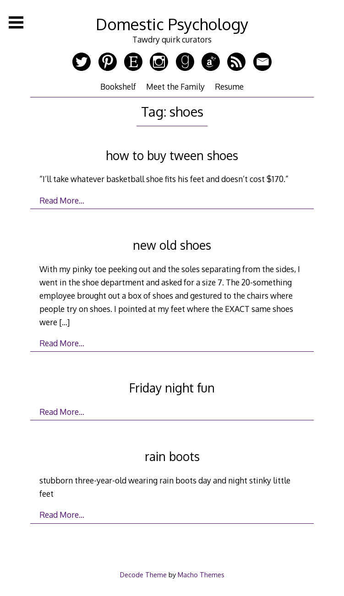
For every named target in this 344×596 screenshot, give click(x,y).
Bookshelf (118, 86)
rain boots (172, 456)
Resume (229, 86)
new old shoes (172, 244)
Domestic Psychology (172, 24)
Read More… (61, 200)
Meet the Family (175, 86)
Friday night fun (172, 387)
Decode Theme (143, 574)
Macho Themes (201, 574)
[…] (64, 322)
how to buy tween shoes (172, 155)
